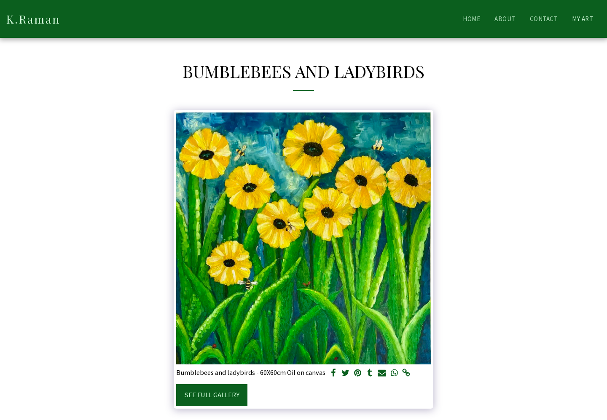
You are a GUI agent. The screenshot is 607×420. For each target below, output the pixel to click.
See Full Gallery (211, 395)
